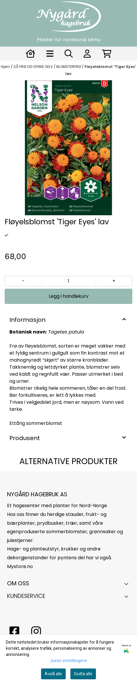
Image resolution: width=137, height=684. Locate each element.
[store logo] (68, 16)
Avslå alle (53, 673)
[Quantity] (68, 281)
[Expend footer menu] (128, 596)
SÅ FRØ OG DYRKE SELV (33, 66)
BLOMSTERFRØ (69, 66)
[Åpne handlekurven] (106, 54)
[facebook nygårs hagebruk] (14, 631)
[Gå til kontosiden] (30, 54)
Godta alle (83, 673)
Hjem (6, 66)
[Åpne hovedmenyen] (50, 54)
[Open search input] (69, 53)
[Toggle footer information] (128, 583)
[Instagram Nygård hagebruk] (36, 631)
